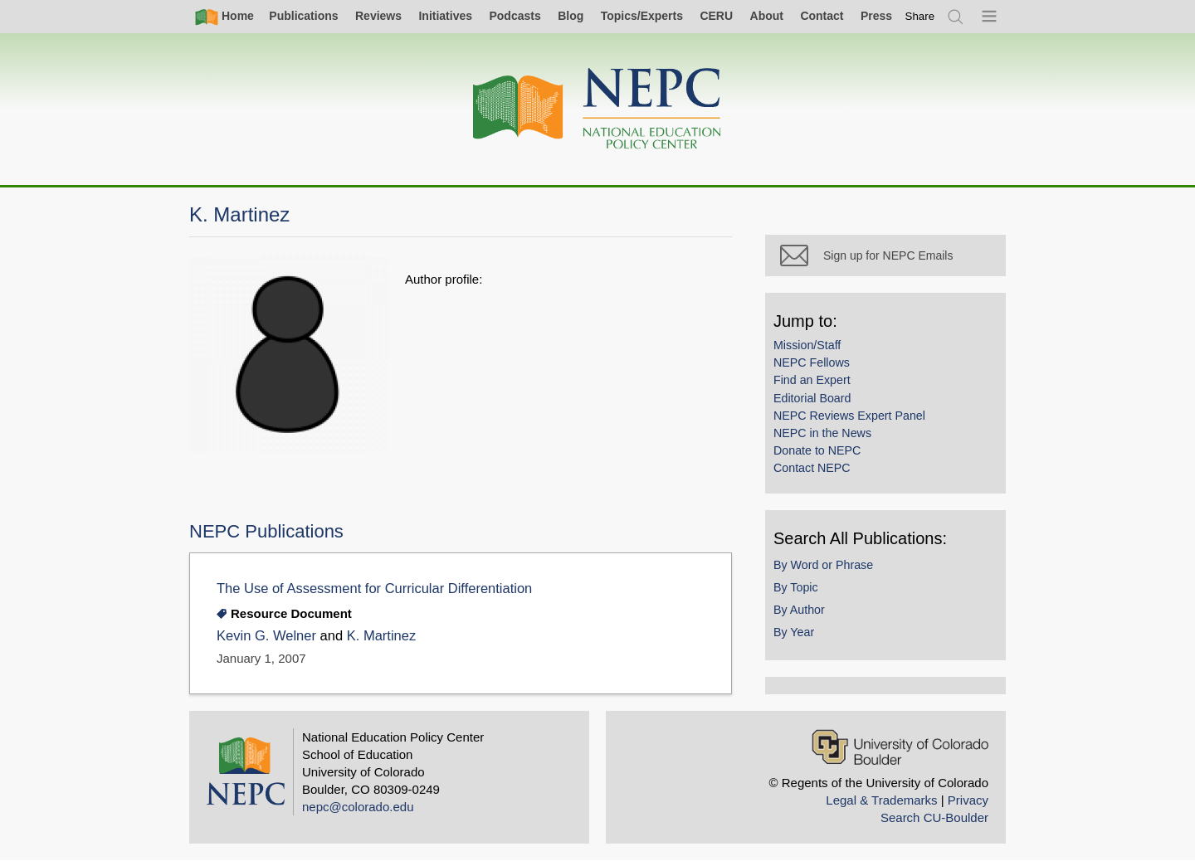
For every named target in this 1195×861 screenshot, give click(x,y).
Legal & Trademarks (881, 800)
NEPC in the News (822, 433)
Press (876, 15)
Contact (821, 15)
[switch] (920, 16)
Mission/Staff (807, 345)
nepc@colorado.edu (358, 807)
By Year (793, 632)
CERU (716, 15)
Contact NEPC (812, 467)
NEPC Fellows (811, 362)
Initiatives (445, 15)
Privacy (968, 800)
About (766, 15)
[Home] (597, 109)
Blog (570, 15)
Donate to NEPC (817, 450)
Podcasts (514, 15)
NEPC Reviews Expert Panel (849, 415)
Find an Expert (812, 380)
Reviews (378, 15)
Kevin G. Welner (266, 636)
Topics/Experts (642, 15)
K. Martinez (382, 636)
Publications (303, 15)
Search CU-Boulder (934, 817)
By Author (799, 609)
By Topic (795, 587)
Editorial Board (812, 398)
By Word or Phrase (823, 565)
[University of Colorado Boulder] (900, 747)
